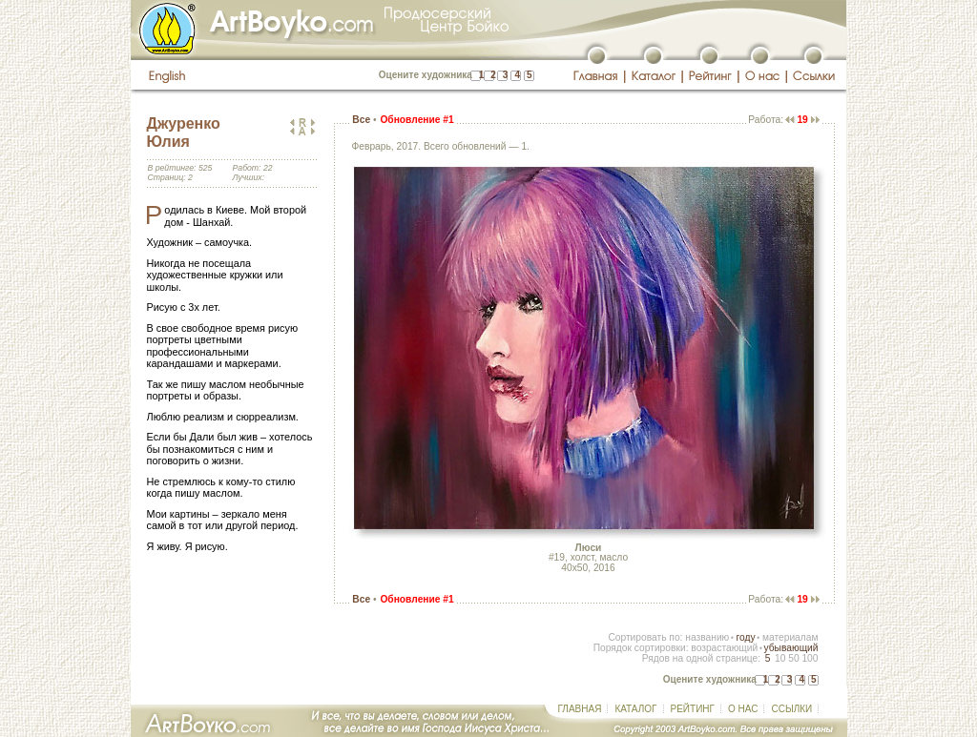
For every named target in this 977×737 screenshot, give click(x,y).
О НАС (743, 709)
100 (809, 658)
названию (707, 637)
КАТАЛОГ (635, 709)
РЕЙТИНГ (693, 709)
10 (780, 658)
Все (361, 119)
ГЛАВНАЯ (580, 709)
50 (793, 658)
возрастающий (724, 648)
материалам (790, 637)
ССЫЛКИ (791, 709)
